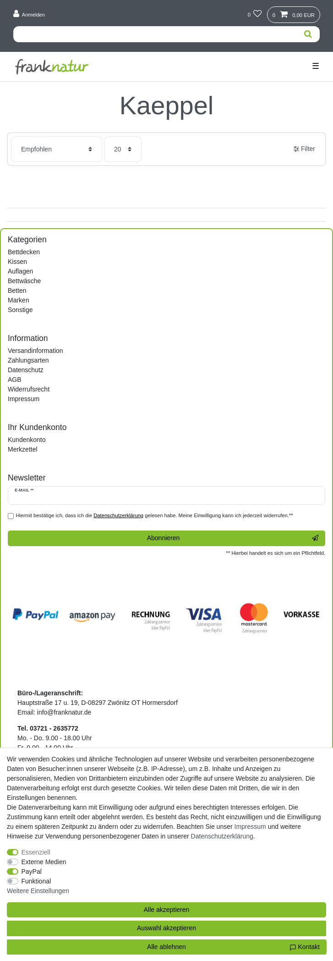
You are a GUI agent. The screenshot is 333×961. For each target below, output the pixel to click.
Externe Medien (44, 862)
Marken (18, 300)
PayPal (32, 871)
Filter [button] (304, 149)
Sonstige (20, 309)
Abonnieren (232, 538)
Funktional (36, 881)
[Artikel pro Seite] (123, 149)
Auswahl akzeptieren (166, 928)
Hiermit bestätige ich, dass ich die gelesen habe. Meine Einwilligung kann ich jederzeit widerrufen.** (154, 515)
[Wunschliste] (254, 14)
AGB (15, 379)
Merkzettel (23, 449)
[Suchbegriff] (154, 34)
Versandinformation (35, 350)
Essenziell (36, 852)
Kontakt (304, 947)
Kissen (17, 261)
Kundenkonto (27, 439)
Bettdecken (24, 252)
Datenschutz (26, 370)
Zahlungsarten (28, 360)
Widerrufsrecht (28, 389)
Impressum (23, 398)
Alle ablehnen (166, 946)
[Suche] (308, 34)
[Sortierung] (56, 149)
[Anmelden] (29, 14)
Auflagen (20, 271)
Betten (17, 290)
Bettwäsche (24, 281)
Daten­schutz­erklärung (222, 836)
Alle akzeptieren (167, 909)
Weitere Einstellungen (38, 890)
